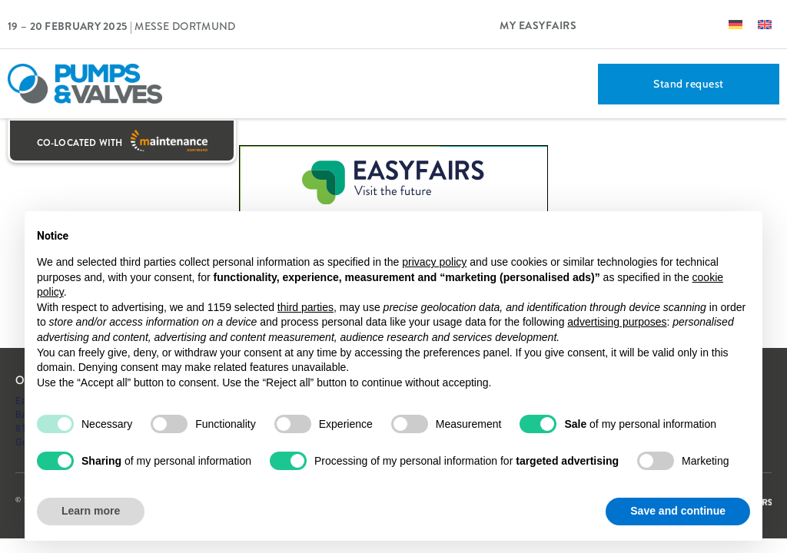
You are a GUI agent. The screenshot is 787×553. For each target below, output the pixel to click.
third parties (305, 307)
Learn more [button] (90, 511)
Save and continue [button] (678, 511)
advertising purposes (616, 322)
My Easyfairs (538, 25)
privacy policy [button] (434, 262)
